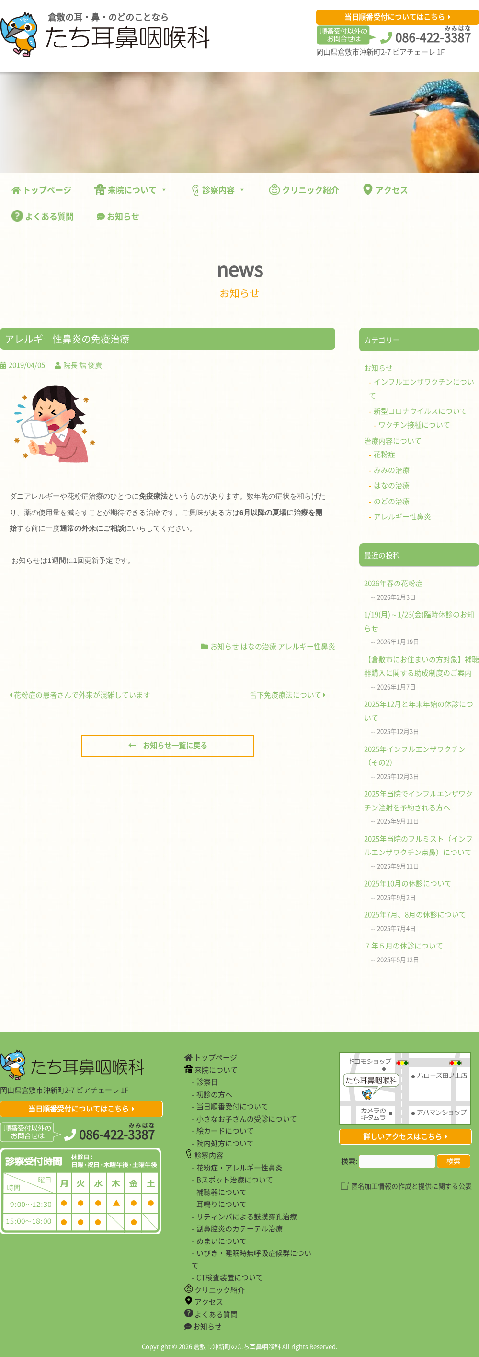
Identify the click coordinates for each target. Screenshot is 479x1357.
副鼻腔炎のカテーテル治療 (239, 1228)
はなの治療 (258, 646)
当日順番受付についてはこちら (394, 17)
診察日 (207, 1081)
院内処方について (225, 1143)
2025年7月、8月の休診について (415, 914)
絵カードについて (225, 1130)
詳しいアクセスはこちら (402, 1136)
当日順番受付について (232, 1106)
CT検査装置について (229, 1277)
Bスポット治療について (234, 1179)
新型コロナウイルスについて (420, 411)
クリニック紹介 (304, 190)
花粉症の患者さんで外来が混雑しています (80, 695)
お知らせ (118, 216)
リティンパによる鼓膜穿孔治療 (246, 1216)
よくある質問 (42, 216)
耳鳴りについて (221, 1204)
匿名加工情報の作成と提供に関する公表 (411, 1186)
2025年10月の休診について (408, 883)
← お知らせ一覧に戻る (167, 745)
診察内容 (218, 190)
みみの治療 (392, 470)
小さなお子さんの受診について (246, 1118)
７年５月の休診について (403, 945)
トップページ (41, 190)
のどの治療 (392, 501)
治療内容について (393, 440)
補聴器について (221, 1192)
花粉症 (384, 454)
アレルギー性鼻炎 (306, 646)
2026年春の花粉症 (393, 583)
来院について (131, 190)
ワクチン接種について (414, 425)
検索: (349, 1161)
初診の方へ (214, 1094)
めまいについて (221, 1241)
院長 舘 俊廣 (82, 365)
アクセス (385, 190)
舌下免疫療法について (288, 695)
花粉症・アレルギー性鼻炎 (239, 1167)
